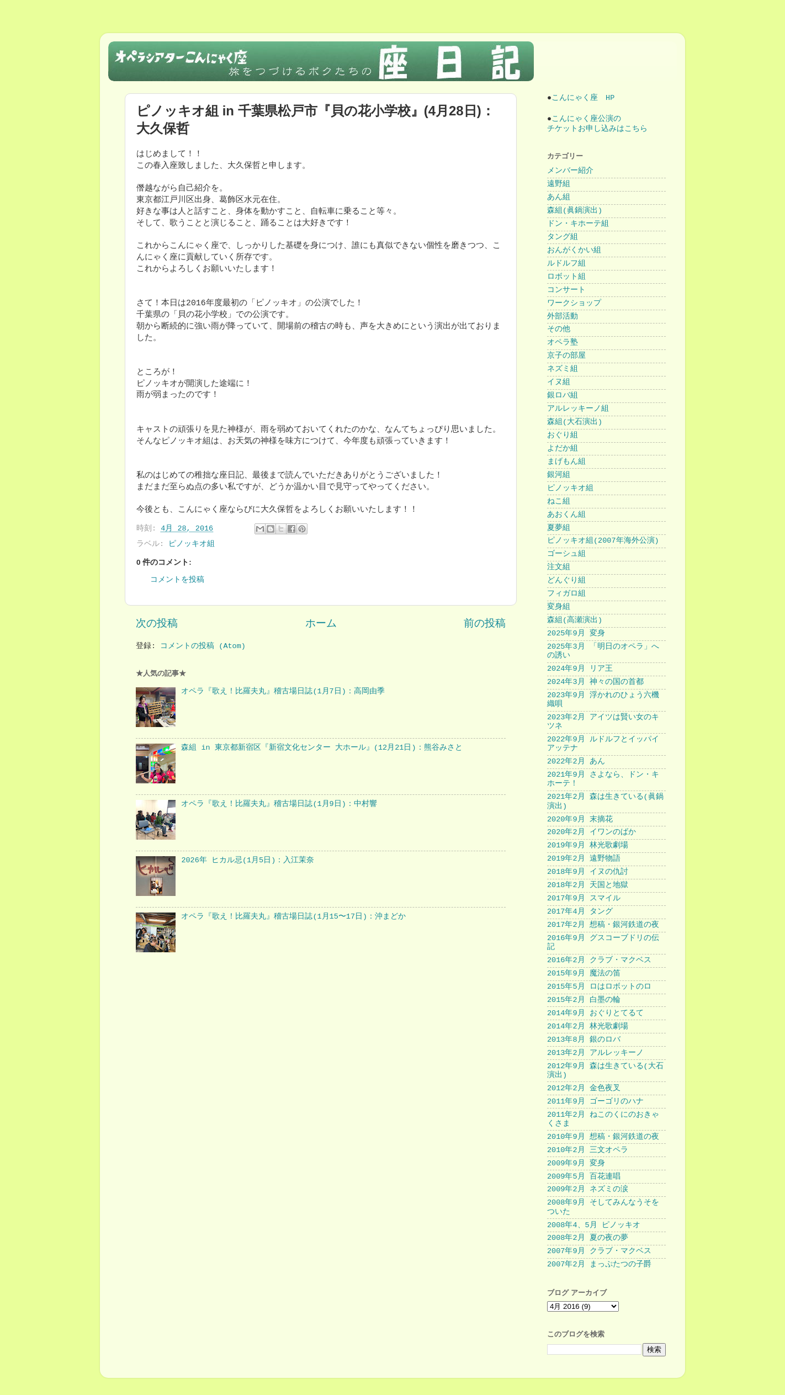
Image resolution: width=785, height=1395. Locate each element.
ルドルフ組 (566, 263)
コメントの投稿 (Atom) (203, 646)
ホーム (321, 624)
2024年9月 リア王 (580, 669)
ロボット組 (566, 277)
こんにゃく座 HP (582, 98)
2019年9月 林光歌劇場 (587, 845)
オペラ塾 (562, 342)
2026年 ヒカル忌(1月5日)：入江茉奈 (247, 860)
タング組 (562, 237)
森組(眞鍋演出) (574, 210)
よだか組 (562, 448)
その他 (558, 329)
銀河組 (558, 475)
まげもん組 (566, 462)
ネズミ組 (562, 369)
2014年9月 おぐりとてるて (595, 1013)
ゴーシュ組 (566, 554)
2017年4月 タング (580, 912)
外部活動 (562, 316)
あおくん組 (566, 515)
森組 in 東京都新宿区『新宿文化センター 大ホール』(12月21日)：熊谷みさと (321, 748)
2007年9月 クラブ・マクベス (599, 1251)
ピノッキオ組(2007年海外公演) (603, 541)
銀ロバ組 (562, 395)
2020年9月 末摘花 (580, 819)
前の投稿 (485, 624)
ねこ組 (558, 501)
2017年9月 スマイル (583, 898)
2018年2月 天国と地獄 (587, 885)
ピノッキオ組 (191, 544)
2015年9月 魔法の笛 (583, 973)
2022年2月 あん (576, 761)
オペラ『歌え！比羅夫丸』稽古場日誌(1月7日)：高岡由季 (282, 691)
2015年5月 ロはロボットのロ (599, 987)
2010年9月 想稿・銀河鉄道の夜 (603, 1137)
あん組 (558, 197)
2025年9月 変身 (576, 633)
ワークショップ (574, 303)
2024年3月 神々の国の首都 (595, 682)
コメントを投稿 (177, 580)
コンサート (566, 290)
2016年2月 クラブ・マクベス (599, 960)
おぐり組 (562, 435)
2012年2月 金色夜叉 (583, 1088)
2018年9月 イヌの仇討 (587, 872)
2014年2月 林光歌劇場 (587, 1026)
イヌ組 (558, 382)
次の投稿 (157, 624)
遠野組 (558, 184)
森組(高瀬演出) (574, 620)
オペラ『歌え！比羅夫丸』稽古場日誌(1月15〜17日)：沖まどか (293, 917)
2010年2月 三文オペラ (587, 1150)
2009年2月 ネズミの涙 (587, 1189)
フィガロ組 (566, 594)
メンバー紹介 (570, 171)
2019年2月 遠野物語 (583, 859)
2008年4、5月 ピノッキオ (593, 1225)
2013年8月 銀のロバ (583, 1040)
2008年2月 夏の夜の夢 (587, 1238)
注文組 (558, 567)
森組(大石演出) (574, 422)
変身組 (558, 607)
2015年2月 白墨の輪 (583, 1000)
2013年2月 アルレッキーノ (595, 1053)
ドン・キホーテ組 (578, 224)
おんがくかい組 (574, 250)
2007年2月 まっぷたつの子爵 (599, 1264)
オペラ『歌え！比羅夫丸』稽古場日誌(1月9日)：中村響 (278, 804)
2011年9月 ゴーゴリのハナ (595, 1101)
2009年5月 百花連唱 (583, 1177)
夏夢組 (558, 528)
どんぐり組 (566, 580)
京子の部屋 (566, 356)
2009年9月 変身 (576, 1163)
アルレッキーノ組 (578, 409)
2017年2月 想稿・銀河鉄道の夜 (603, 925)
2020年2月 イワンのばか (591, 832)
